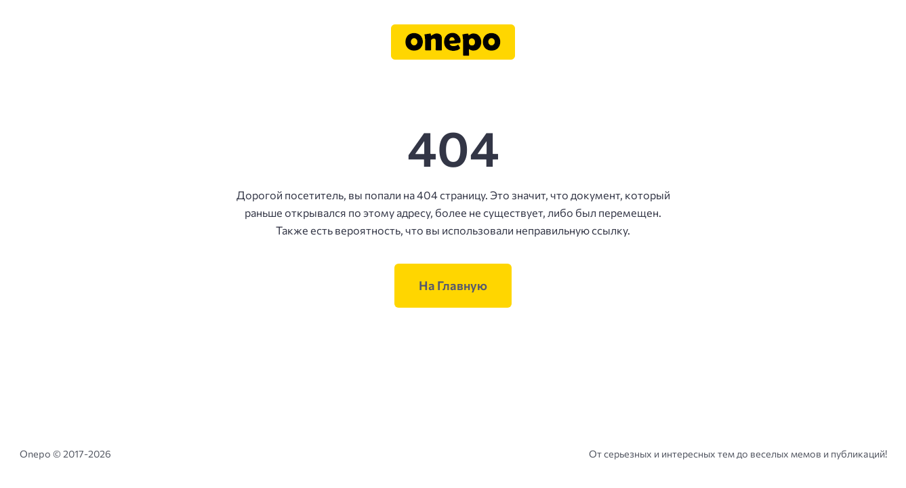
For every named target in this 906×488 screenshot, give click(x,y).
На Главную (453, 285)
